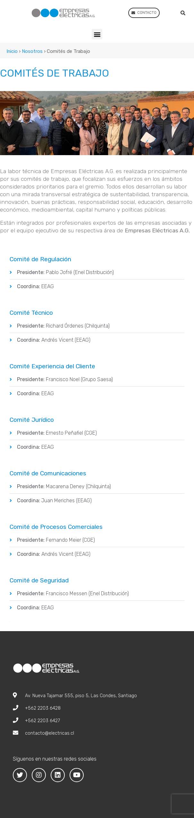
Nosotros (32, 51)
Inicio (12, 51)
